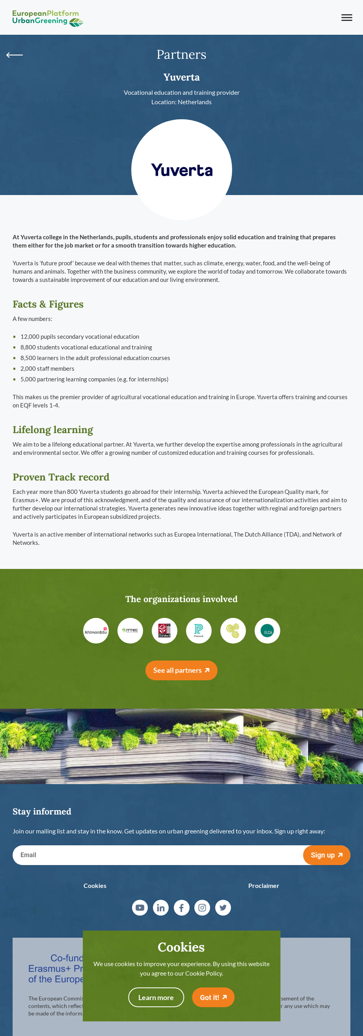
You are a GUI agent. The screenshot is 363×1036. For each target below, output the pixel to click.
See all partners (177, 670)
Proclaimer (263, 885)
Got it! (209, 997)
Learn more (156, 997)
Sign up (323, 855)
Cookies (95, 885)
